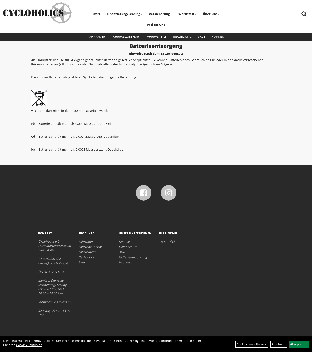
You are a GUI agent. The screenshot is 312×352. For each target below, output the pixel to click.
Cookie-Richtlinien (29, 345)
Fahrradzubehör (125, 36)
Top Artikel (167, 242)
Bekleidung (182, 36)
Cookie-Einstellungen (252, 344)
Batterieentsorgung (133, 257)
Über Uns (211, 14)
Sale (201, 36)
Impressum (127, 262)
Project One (156, 25)
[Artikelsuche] (304, 14)
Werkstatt (187, 14)
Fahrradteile (156, 36)
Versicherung (160, 14)
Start (96, 14)
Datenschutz (128, 247)
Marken (218, 36)
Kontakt (124, 242)
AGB (122, 252)
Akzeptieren (298, 344)
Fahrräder (96, 36)
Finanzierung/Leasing (124, 14)
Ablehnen (279, 344)
